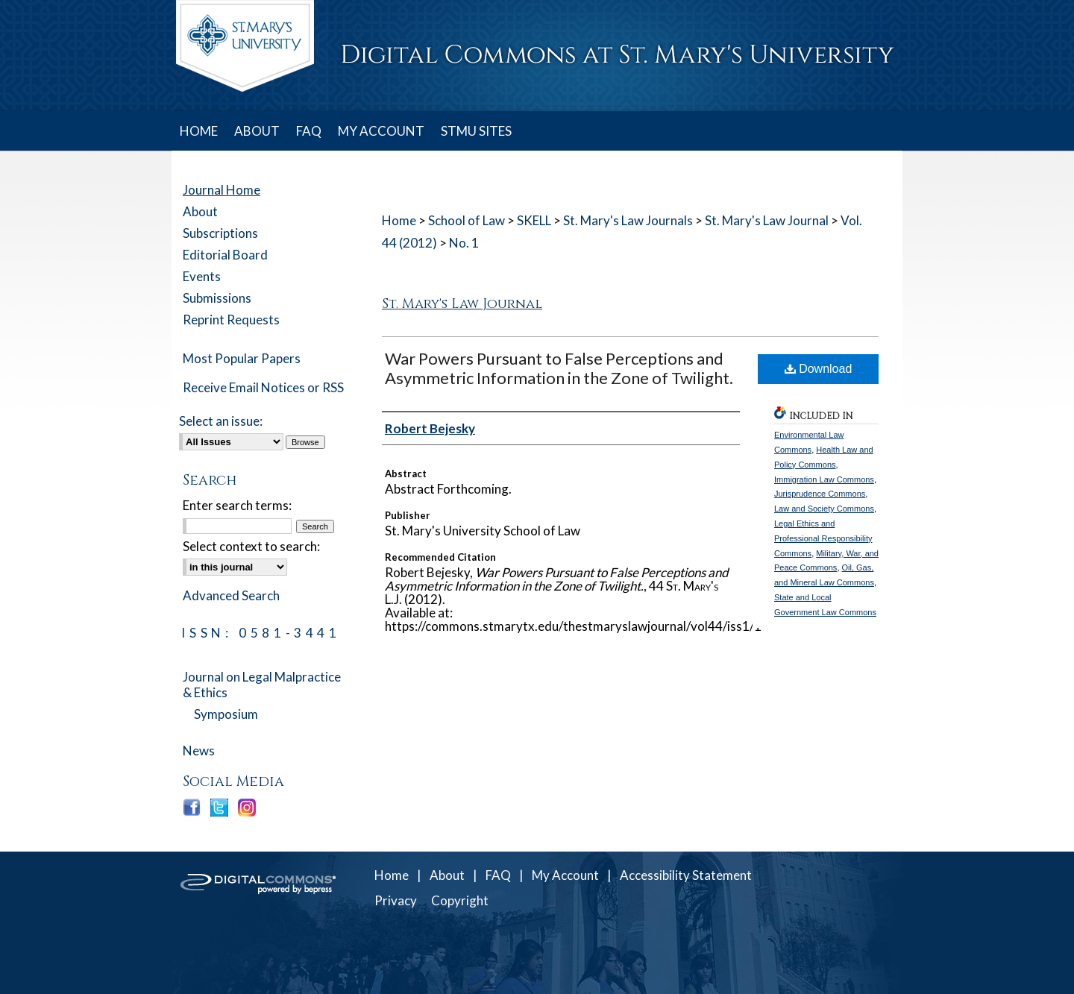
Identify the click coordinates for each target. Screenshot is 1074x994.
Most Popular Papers (242, 358)
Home (399, 220)
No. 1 (464, 243)
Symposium (226, 714)
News (199, 750)
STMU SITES (476, 131)
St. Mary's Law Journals (628, 220)
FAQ (498, 875)
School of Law (466, 220)
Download (818, 368)
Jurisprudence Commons (819, 493)
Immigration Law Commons (824, 479)
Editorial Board (225, 254)
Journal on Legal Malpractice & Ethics (262, 684)
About (200, 211)
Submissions (217, 298)
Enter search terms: (237, 505)
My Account (565, 875)
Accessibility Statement (686, 875)
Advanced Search (231, 595)
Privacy (395, 900)
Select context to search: (251, 546)
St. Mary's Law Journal (767, 220)
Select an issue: (221, 421)
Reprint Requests (231, 319)
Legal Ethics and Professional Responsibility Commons (823, 538)
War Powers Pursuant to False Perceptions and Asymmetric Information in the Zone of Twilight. (559, 368)
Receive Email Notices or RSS (263, 387)
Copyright (460, 900)
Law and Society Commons (824, 508)
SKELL (534, 220)
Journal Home (221, 190)
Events (202, 276)
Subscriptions (220, 233)
